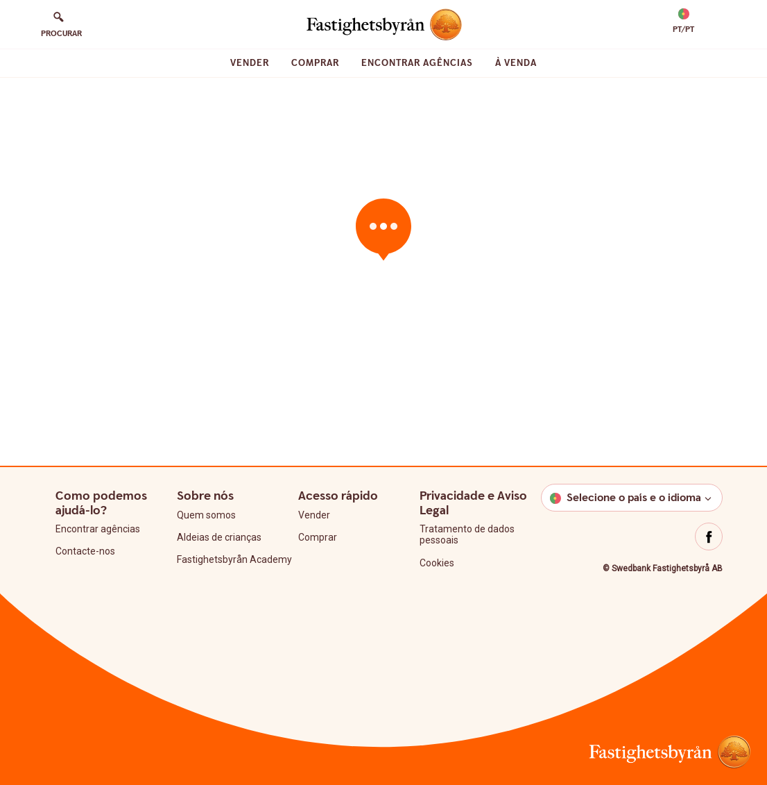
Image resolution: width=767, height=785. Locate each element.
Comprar (315, 63)
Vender (249, 63)
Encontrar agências (417, 63)
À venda (516, 63)
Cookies (437, 562)
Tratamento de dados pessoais (467, 534)
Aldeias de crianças (219, 537)
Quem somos (206, 515)
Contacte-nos (85, 551)
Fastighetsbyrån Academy (234, 559)
